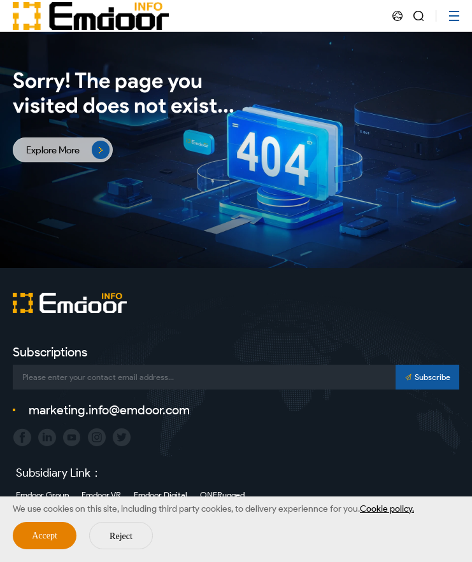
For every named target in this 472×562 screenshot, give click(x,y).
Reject (121, 536)
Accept (44, 535)
